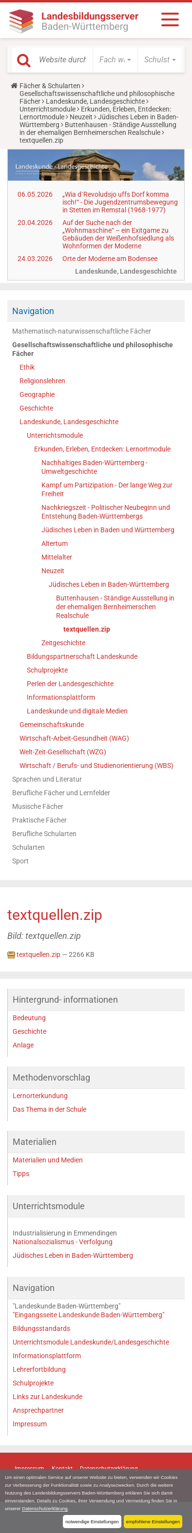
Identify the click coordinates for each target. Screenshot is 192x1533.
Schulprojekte (47, 670)
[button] (115, 60)
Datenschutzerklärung (44, 1508)
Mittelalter (56, 557)
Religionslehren (42, 381)
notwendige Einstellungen (91, 1521)
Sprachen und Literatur (47, 779)
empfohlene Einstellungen (153, 1521)
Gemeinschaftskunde (51, 725)
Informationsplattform (61, 697)
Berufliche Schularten (44, 834)
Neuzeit (81, 117)
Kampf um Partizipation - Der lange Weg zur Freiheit (107, 489)
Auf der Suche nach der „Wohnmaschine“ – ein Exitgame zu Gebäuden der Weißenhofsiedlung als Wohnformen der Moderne (118, 234)
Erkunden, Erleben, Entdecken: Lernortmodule (102, 449)
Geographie (37, 394)
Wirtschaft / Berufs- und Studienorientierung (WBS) (96, 765)
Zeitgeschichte (63, 643)
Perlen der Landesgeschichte (70, 684)
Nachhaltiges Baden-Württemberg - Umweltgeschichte (94, 467)
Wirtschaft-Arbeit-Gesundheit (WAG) (74, 738)
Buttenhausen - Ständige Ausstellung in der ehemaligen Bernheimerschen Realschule (97, 128)
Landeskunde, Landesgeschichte (95, 101)
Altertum (54, 543)
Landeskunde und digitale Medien (77, 711)
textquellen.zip (86, 629)
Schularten (28, 847)
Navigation (33, 311)
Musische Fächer (37, 806)
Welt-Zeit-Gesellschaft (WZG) (62, 752)
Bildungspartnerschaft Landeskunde (82, 656)
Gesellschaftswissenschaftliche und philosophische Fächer (92, 349)
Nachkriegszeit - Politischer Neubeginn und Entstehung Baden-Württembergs (105, 512)
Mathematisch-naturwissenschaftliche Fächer (81, 331)
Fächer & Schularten (49, 86)
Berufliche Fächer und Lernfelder (61, 793)
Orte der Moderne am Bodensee (109, 258)
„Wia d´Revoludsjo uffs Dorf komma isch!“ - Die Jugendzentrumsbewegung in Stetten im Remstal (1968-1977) (120, 202)
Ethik (27, 367)
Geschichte (36, 408)
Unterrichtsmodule (47, 109)
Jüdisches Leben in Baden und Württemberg (107, 530)
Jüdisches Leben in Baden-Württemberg (109, 584)
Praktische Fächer (39, 820)
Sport (20, 861)
